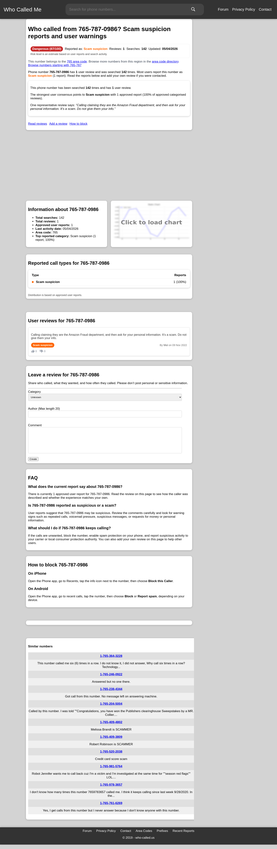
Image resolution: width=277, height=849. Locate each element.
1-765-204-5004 (111, 708)
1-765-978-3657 (111, 789)
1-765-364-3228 (111, 660)
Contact (265, 9)
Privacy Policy (243, 9)
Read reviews (37, 123)
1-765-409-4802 (111, 726)
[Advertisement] (109, 161)
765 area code (77, 61)
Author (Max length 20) (44, 408)
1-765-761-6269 (111, 807)
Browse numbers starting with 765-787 (55, 65)
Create (33, 463)
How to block (78, 123)
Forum (223, 9)
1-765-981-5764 (111, 770)
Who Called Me (22, 9)
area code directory (165, 61)
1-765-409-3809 (111, 741)
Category (34, 392)
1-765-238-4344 (111, 693)
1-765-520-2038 (111, 756)
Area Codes (144, 835)
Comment (35, 425)
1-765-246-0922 (111, 678)
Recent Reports (183, 835)
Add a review (58, 123)
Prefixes (162, 835)
